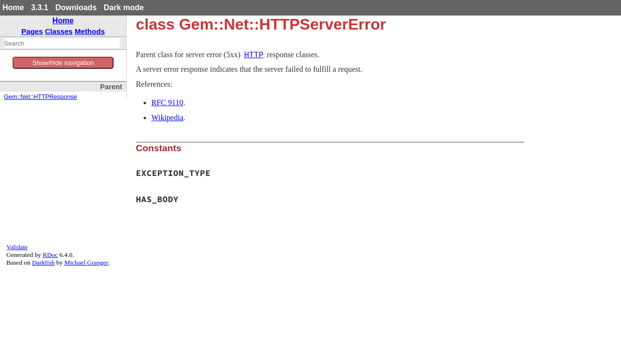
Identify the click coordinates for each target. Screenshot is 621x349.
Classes (59, 31)
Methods (90, 31)
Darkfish (43, 262)
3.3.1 (40, 7)
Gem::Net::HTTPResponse (40, 97)
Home (13, 7)
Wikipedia (167, 117)
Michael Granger (86, 262)
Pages (32, 31)
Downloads (76, 7)
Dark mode (124, 7)
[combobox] (62, 43)
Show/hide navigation (63, 62)
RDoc (50, 254)
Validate (17, 247)
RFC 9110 (167, 102)
